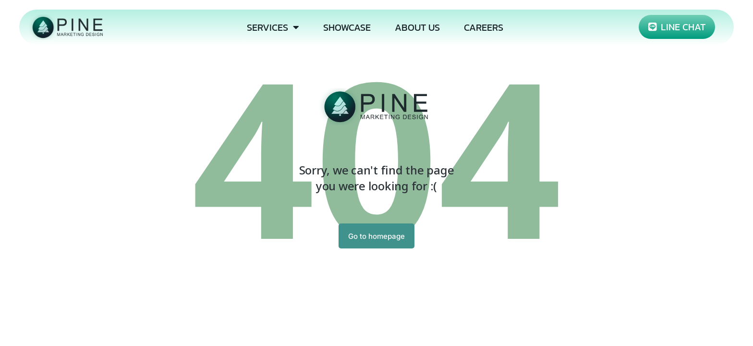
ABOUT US (417, 27)
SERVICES (273, 27)
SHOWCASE (347, 27)
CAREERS (483, 27)
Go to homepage (376, 236)
